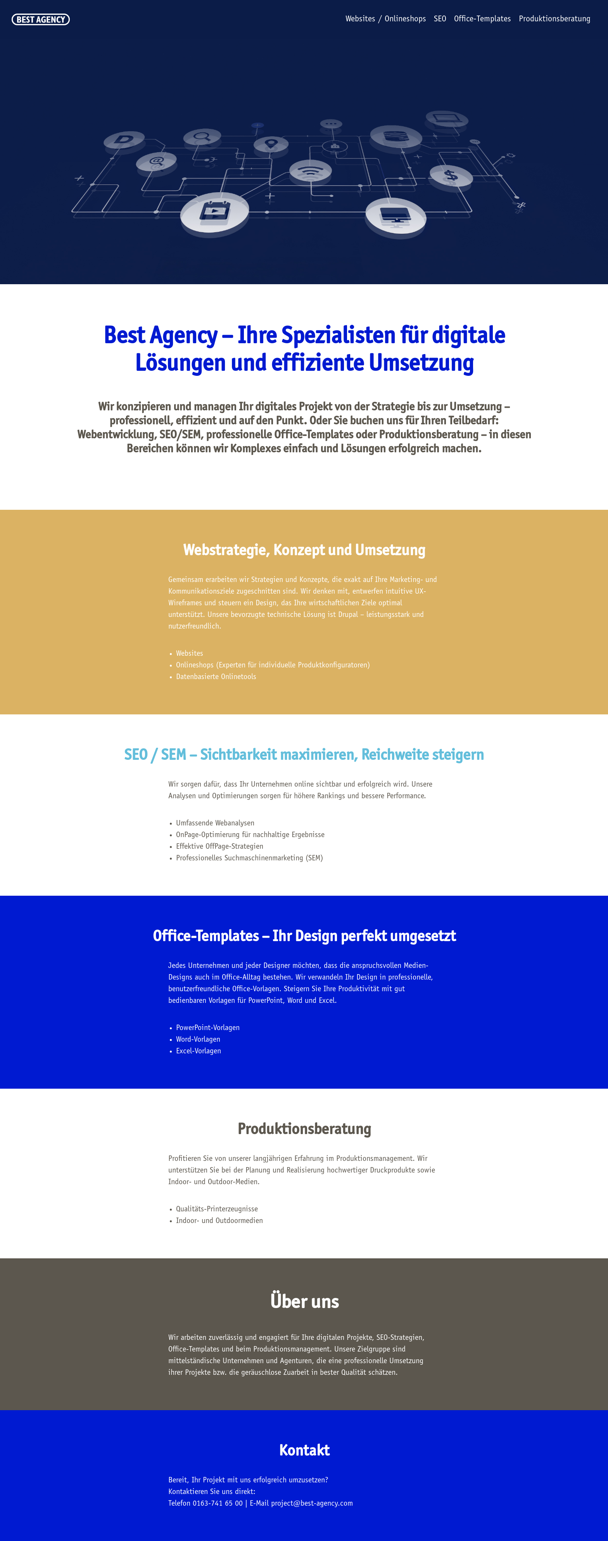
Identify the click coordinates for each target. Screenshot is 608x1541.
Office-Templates (482, 19)
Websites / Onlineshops (385, 19)
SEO (440, 19)
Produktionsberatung (555, 19)
